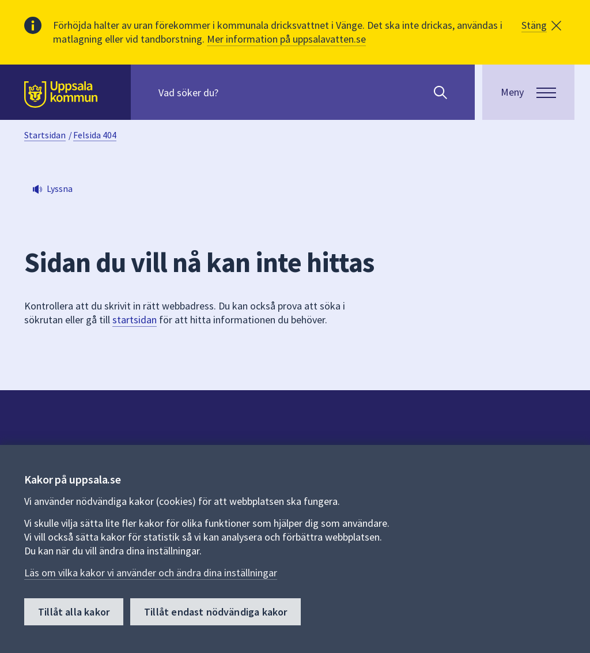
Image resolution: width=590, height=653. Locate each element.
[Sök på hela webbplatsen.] (232, 92)
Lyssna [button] (60, 188)
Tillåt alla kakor (73, 611)
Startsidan (45, 135)
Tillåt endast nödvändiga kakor (215, 611)
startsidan (134, 319)
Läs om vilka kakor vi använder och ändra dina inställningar (150, 572)
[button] (541, 25)
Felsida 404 (94, 135)
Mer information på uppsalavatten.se (286, 39)
